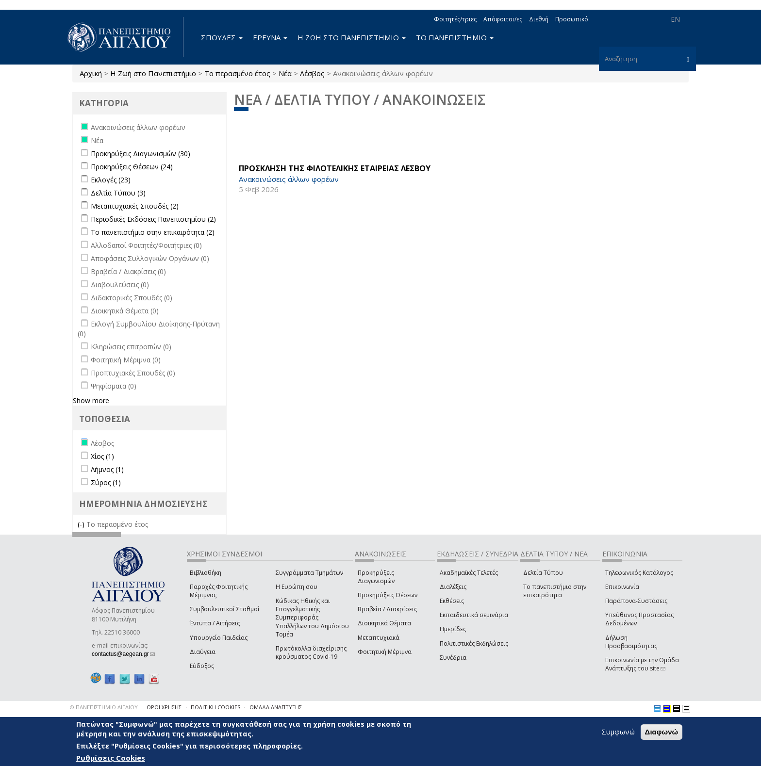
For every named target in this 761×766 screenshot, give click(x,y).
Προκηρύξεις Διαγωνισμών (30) (140, 153)
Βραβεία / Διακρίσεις (387, 609)
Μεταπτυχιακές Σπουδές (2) (135, 206)
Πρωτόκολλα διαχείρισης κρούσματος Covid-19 (311, 652)
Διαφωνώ (661, 732)
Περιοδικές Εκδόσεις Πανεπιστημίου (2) (153, 219)
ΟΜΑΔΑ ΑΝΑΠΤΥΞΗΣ (275, 707)
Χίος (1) (102, 456)
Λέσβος (312, 73)
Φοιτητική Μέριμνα (385, 652)
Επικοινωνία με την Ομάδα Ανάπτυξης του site (642, 664)
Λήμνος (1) (107, 469)
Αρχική (91, 73)
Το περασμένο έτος (237, 73)
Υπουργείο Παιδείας (219, 638)
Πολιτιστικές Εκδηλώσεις (474, 643)
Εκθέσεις (452, 601)
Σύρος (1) (106, 482)
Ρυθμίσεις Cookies (110, 758)
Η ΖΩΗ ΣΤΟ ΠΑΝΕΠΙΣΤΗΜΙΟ (352, 37)
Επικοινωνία (622, 587)
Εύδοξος (202, 666)
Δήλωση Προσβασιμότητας (631, 642)
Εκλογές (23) (111, 179)
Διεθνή (538, 19)
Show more (91, 400)
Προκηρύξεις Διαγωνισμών (376, 577)
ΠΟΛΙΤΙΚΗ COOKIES (215, 707)
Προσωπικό (571, 19)
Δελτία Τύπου (543, 573)
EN (675, 19)
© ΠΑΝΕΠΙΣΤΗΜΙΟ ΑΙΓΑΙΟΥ (104, 707)
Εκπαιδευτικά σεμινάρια (474, 615)
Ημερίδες (453, 629)
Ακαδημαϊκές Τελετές (469, 573)
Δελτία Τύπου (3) (118, 192)
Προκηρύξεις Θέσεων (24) (132, 166)
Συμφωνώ (618, 731)
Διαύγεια (202, 652)
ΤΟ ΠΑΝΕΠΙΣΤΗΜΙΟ (455, 37)
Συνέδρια (453, 657)
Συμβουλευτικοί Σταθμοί (225, 609)
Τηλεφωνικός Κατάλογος (639, 573)
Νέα (285, 73)
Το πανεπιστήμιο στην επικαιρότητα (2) (153, 232)
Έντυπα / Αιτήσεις (215, 623)
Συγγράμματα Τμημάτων (309, 573)
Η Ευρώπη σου (296, 587)
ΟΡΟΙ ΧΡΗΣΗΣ (164, 707)
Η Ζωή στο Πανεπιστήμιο (153, 73)
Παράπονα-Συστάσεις (636, 601)
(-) (82, 524)
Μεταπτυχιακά (378, 638)
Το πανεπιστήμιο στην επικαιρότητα (554, 591)
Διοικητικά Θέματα (384, 623)
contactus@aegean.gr (123, 654)
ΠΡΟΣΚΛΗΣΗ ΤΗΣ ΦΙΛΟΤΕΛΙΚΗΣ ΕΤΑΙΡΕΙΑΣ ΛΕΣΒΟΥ (334, 168)
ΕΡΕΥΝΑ (270, 37)
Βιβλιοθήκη (205, 573)
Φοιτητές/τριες (455, 19)
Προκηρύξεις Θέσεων (387, 595)
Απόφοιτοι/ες (502, 19)
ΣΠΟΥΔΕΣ (222, 37)
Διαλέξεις (453, 587)
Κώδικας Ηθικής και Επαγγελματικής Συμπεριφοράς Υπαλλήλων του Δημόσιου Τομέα (312, 617)
